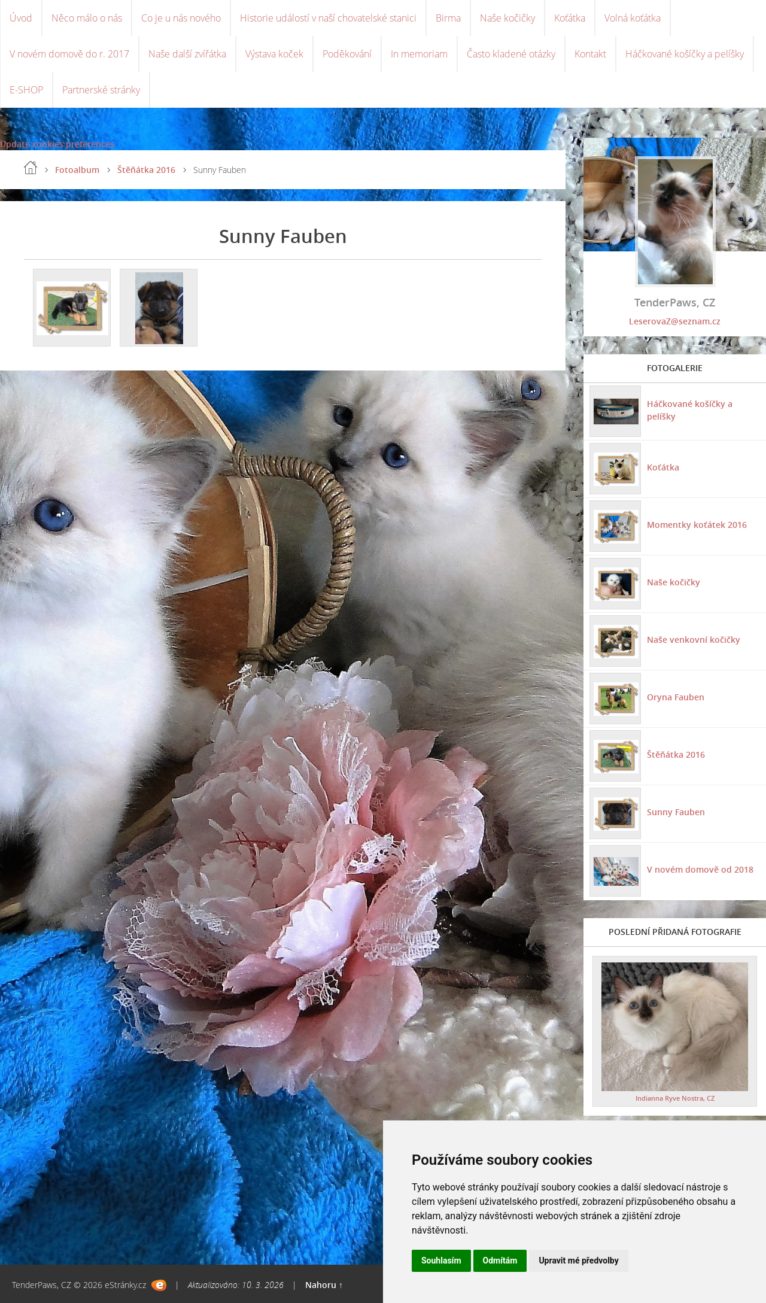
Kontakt (590, 53)
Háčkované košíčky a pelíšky (684, 53)
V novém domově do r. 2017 (69, 53)
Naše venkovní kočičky (693, 639)
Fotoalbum (77, 169)
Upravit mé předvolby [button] (578, 1260)
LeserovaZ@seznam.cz (675, 321)
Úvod (21, 18)
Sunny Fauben (676, 812)
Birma (448, 18)
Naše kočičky (507, 18)
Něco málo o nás (86, 18)
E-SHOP (26, 89)
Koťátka (569, 18)
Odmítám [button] (500, 1260)
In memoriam (419, 53)
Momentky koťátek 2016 (697, 524)
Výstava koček (274, 53)
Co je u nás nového (181, 18)
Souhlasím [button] (441, 1260)
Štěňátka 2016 (146, 169)
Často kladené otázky (511, 53)
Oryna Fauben (675, 697)
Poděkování (347, 53)
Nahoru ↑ (324, 1284)
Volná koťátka (632, 18)
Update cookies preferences (57, 144)
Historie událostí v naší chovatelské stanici (328, 18)
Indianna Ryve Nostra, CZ (675, 1098)
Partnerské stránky (101, 89)
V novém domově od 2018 (700, 869)
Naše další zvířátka (187, 53)
